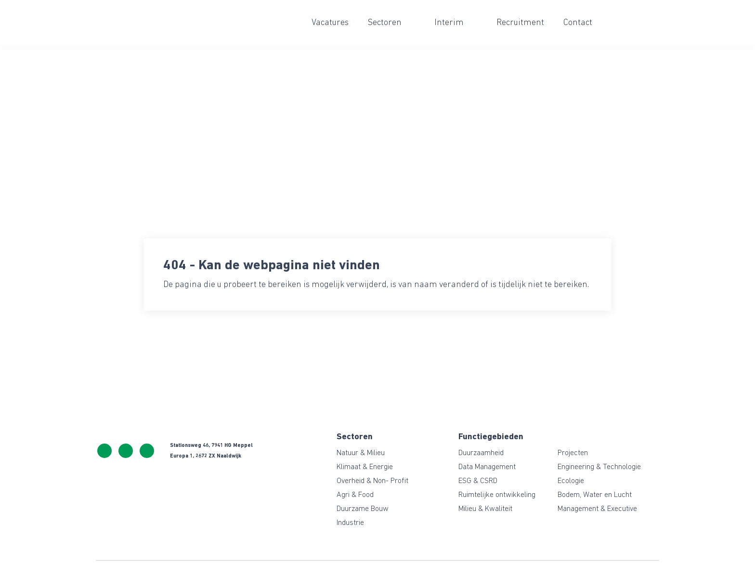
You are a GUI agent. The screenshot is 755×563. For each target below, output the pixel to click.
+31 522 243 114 (104, 450)
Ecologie (571, 481)
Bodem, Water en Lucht (595, 495)
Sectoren (385, 22)
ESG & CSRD (477, 481)
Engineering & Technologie (599, 467)
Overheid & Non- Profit (372, 481)
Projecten (573, 453)
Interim (449, 22)
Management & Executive (597, 509)
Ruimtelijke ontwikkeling (496, 495)
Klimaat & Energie (365, 467)
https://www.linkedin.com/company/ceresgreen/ (147, 450)
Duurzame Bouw (363, 509)
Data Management (487, 467)
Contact (577, 22)
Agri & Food (355, 495)
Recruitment (520, 22)
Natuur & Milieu (361, 453)
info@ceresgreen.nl (125, 450)
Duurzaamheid (481, 453)
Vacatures (330, 22)
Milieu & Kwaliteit (485, 509)
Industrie (350, 523)
